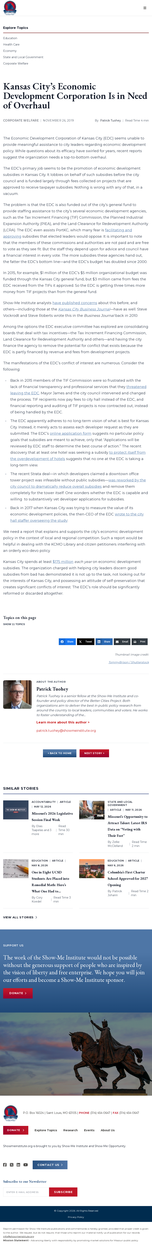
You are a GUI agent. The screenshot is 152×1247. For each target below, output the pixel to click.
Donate (18, 993)
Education (10, 38)
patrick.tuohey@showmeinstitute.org (66, 731)
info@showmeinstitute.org (18, 1236)
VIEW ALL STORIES (20, 917)
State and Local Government (23, 57)
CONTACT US (50, 1165)
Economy (10, 51)
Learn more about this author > (62, 722)
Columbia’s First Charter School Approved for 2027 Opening (128, 878)
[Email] (122, 641)
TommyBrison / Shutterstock (128, 662)
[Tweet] (85, 641)
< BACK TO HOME (60, 753)
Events (89, 1130)
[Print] (140, 641)
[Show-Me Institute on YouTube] (25, 1165)
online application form (70, 433)
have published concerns (74, 303)
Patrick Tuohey (110, 120)
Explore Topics (46, 1130)
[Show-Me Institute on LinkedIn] (18, 1165)
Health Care (11, 44)
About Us (108, 1130)
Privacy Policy (76, 1217)
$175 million (63, 562)
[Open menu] (145, 8)
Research (70, 1130)
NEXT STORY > (94, 753)
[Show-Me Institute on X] (11, 1165)
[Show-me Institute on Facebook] (5, 1165)
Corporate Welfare (15, 63)
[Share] (67, 641)
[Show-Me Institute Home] (10, 8)
